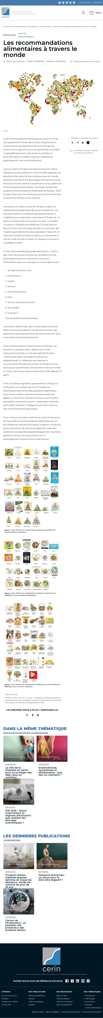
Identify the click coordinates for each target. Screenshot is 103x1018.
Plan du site (6, 1005)
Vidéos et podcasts (36, 1002)
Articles (31, 999)
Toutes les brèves (11, 840)
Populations (32, 26)
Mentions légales (52, 1012)
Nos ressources (64, 992)
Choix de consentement (91, 1012)
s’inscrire (96, 3)
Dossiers (32, 1005)
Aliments (88, 1005)
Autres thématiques (93, 1008)
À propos (6, 992)
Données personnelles (71, 1012)
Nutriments (89, 1002)
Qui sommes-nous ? (9, 996)
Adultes (22, 33)
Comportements (45, 26)
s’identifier (84, 3)
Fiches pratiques (63, 999)
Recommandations (64, 1005)
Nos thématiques (92, 992)
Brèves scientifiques (18, 26)
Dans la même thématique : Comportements (25, 733)
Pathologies (89, 999)
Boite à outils (62, 996)
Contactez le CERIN (9, 1002)
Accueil (6, 26)
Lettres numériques (65, 1002)
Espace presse (37, 1012)
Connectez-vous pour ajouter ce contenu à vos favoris (31, 759)
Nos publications (37, 992)
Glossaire (5, 999)
